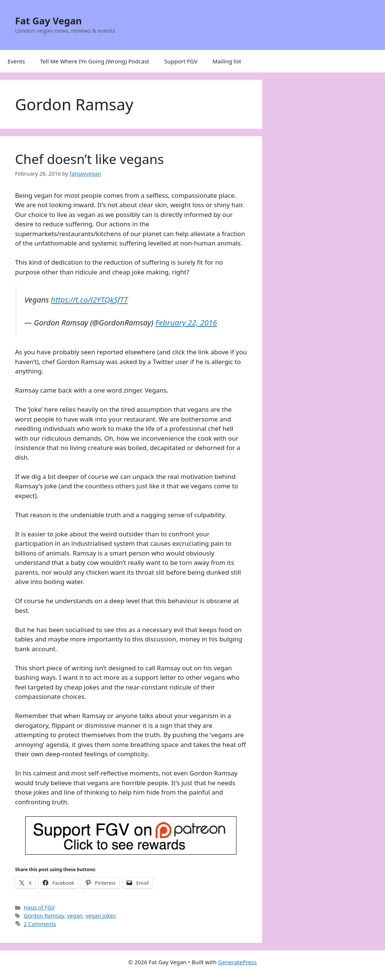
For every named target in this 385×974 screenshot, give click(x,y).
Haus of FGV (39, 907)
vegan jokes (100, 915)
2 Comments (40, 923)
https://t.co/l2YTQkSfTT (89, 299)
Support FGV (180, 61)
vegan (74, 915)
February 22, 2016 (186, 322)
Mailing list (226, 61)
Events (16, 61)
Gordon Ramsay (44, 915)
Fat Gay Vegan (48, 20)
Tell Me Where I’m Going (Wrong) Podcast (94, 61)
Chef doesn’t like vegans (89, 159)
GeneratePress (237, 962)
